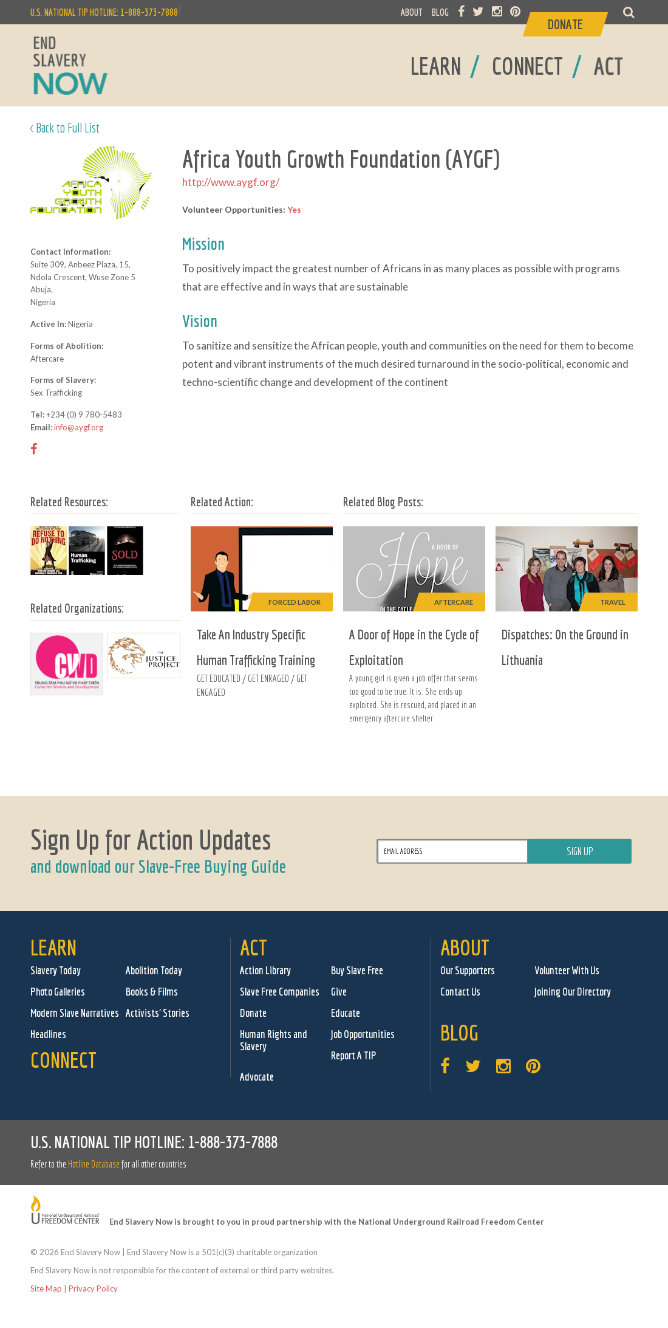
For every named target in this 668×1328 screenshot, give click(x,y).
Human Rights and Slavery (273, 1040)
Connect (63, 1059)
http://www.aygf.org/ (230, 182)
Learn (53, 947)
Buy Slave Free (357, 970)
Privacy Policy (93, 1288)
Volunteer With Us (566, 970)
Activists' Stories (157, 1012)
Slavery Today (55, 970)
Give (339, 991)
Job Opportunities (363, 1034)
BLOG (440, 12)
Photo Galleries (57, 991)
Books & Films (152, 991)
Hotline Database (94, 1163)
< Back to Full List (65, 127)
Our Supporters (467, 970)
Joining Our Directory (572, 991)
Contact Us (460, 991)
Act (253, 947)
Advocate (257, 1076)
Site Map (46, 1288)
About (464, 947)
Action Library (265, 970)
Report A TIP (354, 1055)
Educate (345, 1012)
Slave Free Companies (279, 991)
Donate (253, 1012)
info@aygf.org (78, 427)
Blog (459, 1032)
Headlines (48, 1034)
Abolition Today (154, 970)
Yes (294, 209)
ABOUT (412, 12)
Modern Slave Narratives (74, 1012)
